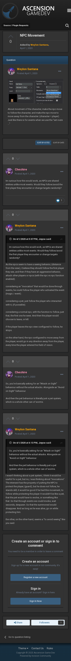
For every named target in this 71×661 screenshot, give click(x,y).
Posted (27, 73)
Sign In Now (35, 601)
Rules (50, 648)
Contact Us (37, 648)
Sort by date (58, 143)
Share (18, 622)
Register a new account (36, 577)
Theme (23, 648)
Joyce (42, 239)
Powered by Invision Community (35, 656)
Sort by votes (43, 143)
